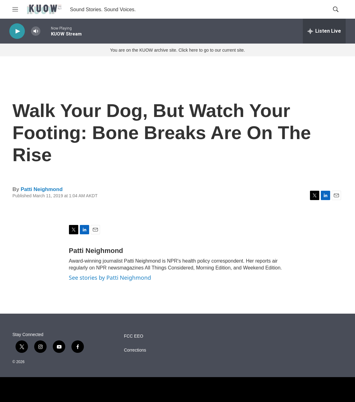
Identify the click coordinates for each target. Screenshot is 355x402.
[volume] (35, 31)
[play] (17, 31)
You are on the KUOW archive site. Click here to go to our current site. (177, 50)
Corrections (135, 350)
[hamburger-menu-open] (15, 9)
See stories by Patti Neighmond (110, 277)
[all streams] (324, 31)
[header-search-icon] (336, 9)
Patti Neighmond (41, 189)
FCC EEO (133, 336)
